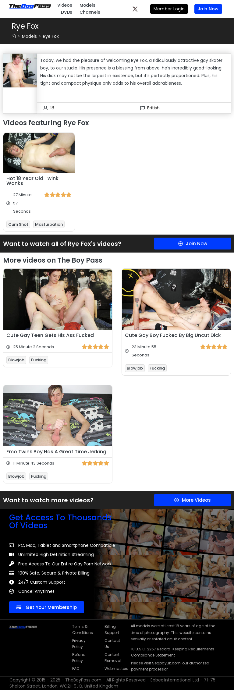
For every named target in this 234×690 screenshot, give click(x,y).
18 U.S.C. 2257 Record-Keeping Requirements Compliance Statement (172, 652)
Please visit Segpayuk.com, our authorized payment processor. (170, 666)
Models (87, 5)
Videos (64, 5)
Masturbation (49, 224)
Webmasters (115, 668)
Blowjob (16, 360)
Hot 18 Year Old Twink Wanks (32, 181)
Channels (90, 12)
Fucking (38, 360)
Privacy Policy (79, 643)
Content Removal (113, 657)
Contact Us (112, 643)
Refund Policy (79, 657)
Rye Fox (51, 36)
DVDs (66, 12)
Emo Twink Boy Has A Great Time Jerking (56, 451)
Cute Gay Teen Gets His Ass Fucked (50, 335)
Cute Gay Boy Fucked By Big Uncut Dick (173, 335)
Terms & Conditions (82, 629)
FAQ (75, 668)
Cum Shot (18, 224)
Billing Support (112, 629)
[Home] (14, 36)
